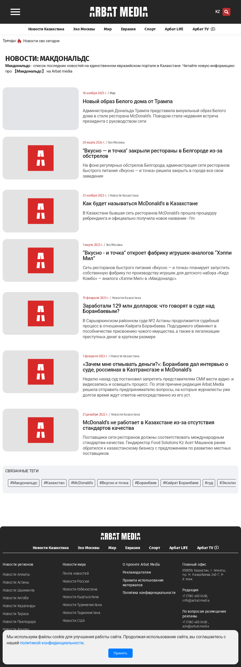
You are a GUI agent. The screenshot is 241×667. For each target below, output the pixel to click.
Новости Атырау (16, 629)
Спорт (150, 29)
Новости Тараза (16, 614)
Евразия (128, 29)
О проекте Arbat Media (141, 564)
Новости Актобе (16, 598)
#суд (209, 482)
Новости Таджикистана (81, 613)
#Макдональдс (23, 482)
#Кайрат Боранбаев (180, 482)
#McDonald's (82, 482)
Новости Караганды (19, 606)
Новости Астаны (16, 582)
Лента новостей (76, 573)
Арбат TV (204, 29)
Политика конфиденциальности (149, 592)
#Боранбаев (145, 482)
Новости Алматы (16, 574)
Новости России (76, 581)
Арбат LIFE (174, 29)
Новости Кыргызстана (81, 597)
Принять (120, 653)
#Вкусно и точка (113, 482)
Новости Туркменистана (82, 605)
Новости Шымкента (19, 590)
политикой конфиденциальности (52, 642)
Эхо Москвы (84, 29)
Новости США (74, 620)
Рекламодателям (137, 572)
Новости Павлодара (19, 622)
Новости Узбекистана (80, 589)
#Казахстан (54, 482)
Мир (108, 29)
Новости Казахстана (46, 29)
